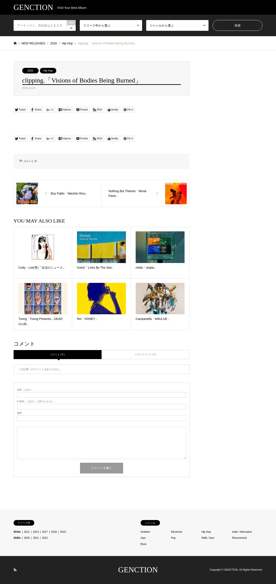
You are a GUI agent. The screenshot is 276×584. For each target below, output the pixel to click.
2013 (36, 531)
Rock (143, 544)
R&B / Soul (208, 537)
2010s (17, 531)
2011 (27, 531)
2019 (63, 531)
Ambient (145, 531)
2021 (36, 537)
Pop (173, 537)
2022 (45, 537)
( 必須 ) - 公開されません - (36, 401)
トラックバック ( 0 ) (145, 354)
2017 (45, 531)
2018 (54, 531)
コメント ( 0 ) (57, 354)
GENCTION (138, 569)
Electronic (176, 531)
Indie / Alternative (242, 531)
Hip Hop (48, 70)
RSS (15, 569)
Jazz (143, 537)
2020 (30, 70)
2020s (17, 537)
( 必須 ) (24, 390)
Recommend (239, 537)
